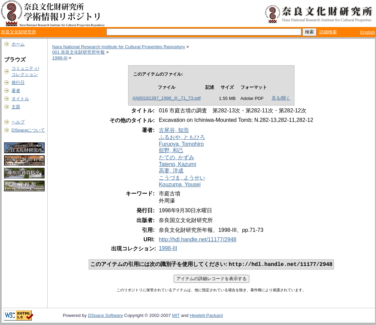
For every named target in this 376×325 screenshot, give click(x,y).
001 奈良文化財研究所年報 (78, 52)
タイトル (20, 98)
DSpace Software (105, 316)
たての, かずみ (176, 157)
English (367, 32)
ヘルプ (18, 122)
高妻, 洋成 (171, 170)
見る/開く (281, 98)
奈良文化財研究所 (18, 31)
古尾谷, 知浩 (174, 130)
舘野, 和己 (171, 150)
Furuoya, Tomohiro (181, 144)
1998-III (59, 57)
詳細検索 (328, 31)
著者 (15, 90)
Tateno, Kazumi (177, 164)
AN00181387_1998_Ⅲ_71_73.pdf (166, 98)
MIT (176, 316)
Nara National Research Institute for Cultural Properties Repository (118, 46)
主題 (15, 106)
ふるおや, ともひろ (182, 137)
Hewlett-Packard (206, 316)
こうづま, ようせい (182, 178)
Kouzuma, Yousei (180, 184)
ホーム (18, 44)
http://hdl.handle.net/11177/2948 (197, 239)
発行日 (18, 82)
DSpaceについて (28, 130)
